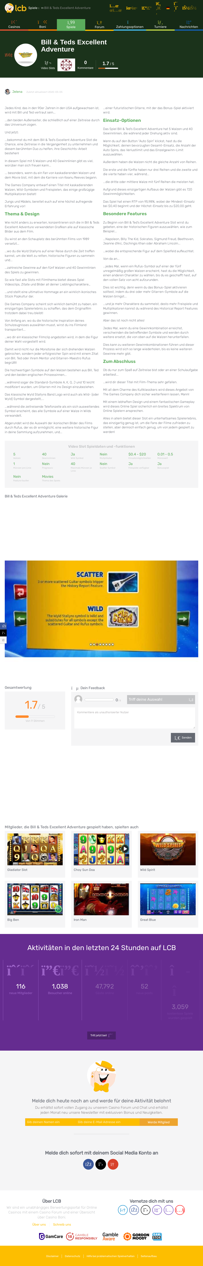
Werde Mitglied (159, 1122)
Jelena (17, 92)
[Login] (190, 8)
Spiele (71, 25)
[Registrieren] (177, 8)
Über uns (39, 1224)
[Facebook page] (134, 1210)
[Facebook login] (88, 1164)
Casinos (14, 25)
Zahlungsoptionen (130, 25)
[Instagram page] (168, 1210)
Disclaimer (51, 1255)
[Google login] (113, 1164)
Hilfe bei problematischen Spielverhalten (111, 1255)
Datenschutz (72, 1255)
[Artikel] (118, 8)
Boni (43, 25)
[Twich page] (157, 1210)
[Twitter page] (145, 1210)
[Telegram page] (123, 1210)
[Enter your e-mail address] (108, 1122)
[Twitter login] (100, 1164)
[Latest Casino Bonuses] (17, 8)
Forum (99, 25)
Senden (187, 737)
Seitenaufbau (151, 1255)
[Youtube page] (180, 1210)
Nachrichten (189, 25)
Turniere (160, 25)
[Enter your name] (50, 1122)
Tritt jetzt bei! (101, 1035)
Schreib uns (62, 1224)
